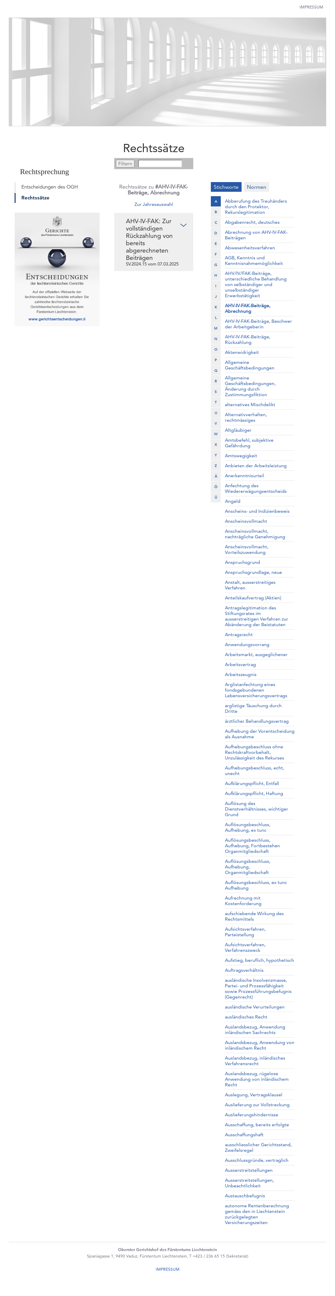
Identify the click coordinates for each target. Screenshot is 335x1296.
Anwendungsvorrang (247, 644)
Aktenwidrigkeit (242, 352)
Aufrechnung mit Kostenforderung (243, 900)
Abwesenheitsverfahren (250, 248)
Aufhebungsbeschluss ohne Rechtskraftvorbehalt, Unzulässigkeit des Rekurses (254, 752)
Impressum (311, 7)
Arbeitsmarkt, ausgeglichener (256, 654)
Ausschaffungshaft (244, 1134)
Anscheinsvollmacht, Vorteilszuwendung (246, 549)
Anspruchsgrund (242, 562)
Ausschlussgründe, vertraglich (256, 1160)
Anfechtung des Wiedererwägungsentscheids (256, 488)
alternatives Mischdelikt (250, 404)
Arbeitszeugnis (241, 674)
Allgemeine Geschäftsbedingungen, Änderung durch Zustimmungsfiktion (250, 386)
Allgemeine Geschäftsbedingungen (249, 365)
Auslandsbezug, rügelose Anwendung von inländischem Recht (257, 1079)
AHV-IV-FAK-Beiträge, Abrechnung (247, 308)
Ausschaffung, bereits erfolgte (257, 1124)
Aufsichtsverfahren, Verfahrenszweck (245, 947)
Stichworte (226, 187)
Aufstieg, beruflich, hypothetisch (259, 960)
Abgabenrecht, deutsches (252, 222)
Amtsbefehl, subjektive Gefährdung (249, 442)
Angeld (232, 501)
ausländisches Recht (246, 1017)
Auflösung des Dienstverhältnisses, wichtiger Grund (256, 809)
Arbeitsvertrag (240, 664)
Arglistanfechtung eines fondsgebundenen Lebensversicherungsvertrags (256, 690)
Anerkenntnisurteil (244, 475)
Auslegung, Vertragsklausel (253, 1094)
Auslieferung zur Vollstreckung (257, 1104)
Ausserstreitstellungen (249, 1170)
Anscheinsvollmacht (246, 521)
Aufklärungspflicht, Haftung (254, 793)
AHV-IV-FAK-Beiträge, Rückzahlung (247, 339)
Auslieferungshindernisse (251, 1114)
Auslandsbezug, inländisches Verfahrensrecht (255, 1060)
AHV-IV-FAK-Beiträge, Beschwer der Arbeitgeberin (258, 324)
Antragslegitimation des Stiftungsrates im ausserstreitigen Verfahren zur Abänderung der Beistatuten (256, 616)
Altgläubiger (238, 430)
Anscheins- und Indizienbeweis (257, 511)
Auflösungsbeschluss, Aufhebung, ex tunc (247, 827)
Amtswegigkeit (241, 455)
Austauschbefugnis (245, 1195)
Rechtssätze (35, 198)
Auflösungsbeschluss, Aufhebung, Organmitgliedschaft (247, 866)
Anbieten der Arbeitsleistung (256, 465)
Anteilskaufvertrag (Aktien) (253, 598)
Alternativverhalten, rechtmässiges (246, 417)
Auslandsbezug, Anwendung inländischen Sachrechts (255, 1029)
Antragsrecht (239, 634)
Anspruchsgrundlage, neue (253, 572)
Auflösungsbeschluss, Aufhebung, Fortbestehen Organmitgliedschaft (252, 845)
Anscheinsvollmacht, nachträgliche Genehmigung (255, 533)
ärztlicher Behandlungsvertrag (257, 721)
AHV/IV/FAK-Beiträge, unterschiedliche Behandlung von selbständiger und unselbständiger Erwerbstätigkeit (256, 284)
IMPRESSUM (168, 1269)
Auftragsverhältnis (244, 970)
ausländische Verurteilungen (255, 1007)
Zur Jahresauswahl (153, 204)
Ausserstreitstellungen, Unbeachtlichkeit (249, 1183)
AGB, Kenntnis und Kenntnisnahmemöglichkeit (254, 260)
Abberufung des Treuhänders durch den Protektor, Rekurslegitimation (256, 206)
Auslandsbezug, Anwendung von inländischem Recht (259, 1045)
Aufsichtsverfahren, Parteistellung (245, 931)
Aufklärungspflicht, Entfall (252, 783)
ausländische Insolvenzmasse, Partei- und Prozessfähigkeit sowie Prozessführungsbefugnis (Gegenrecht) (258, 988)
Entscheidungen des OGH (49, 187)
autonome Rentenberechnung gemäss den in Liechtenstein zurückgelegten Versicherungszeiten (257, 1214)
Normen (256, 187)
